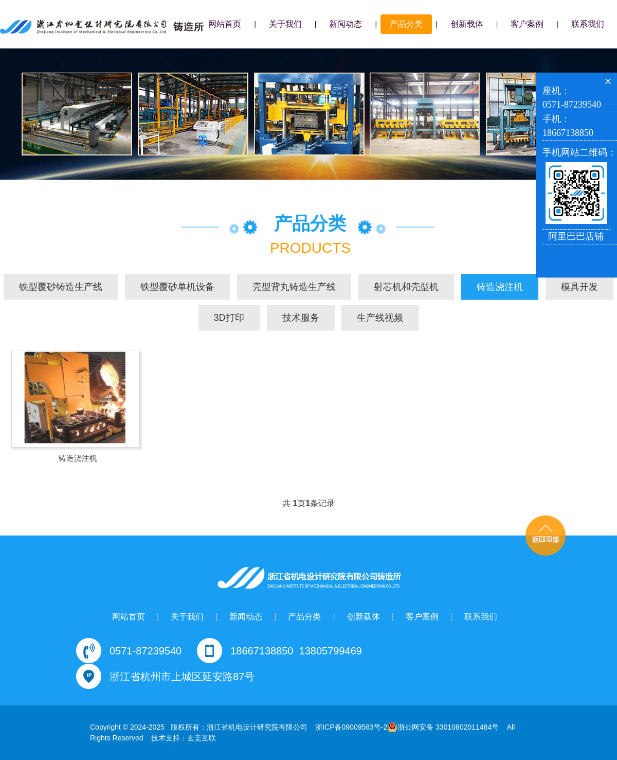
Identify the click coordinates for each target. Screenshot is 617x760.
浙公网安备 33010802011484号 (443, 727)
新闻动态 (345, 24)
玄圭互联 (201, 738)
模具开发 (579, 287)
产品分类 (406, 24)
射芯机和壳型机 (406, 287)
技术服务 (300, 318)
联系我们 (587, 24)
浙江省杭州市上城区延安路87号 (182, 676)
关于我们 (285, 24)
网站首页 (224, 24)
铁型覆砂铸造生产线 (60, 287)
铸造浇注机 (500, 287)
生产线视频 (380, 318)
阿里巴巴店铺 (576, 236)
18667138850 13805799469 (296, 651)
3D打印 (229, 318)
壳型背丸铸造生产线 (294, 287)
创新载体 (466, 24)
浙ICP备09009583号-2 (351, 727)
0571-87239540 (146, 651)
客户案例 (527, 24)
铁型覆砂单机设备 (177, 287)
